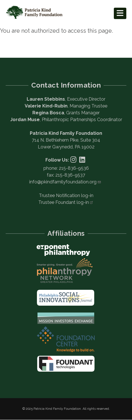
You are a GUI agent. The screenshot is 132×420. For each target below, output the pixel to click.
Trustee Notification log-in (66, 195)
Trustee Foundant (66, 202)
